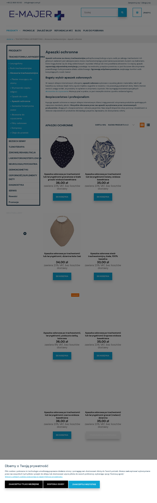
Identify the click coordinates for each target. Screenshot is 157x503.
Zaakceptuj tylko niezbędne (24, 484)
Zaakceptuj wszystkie (84, 484)
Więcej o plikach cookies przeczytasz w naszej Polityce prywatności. (34, 477)
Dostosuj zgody (55, 484)
